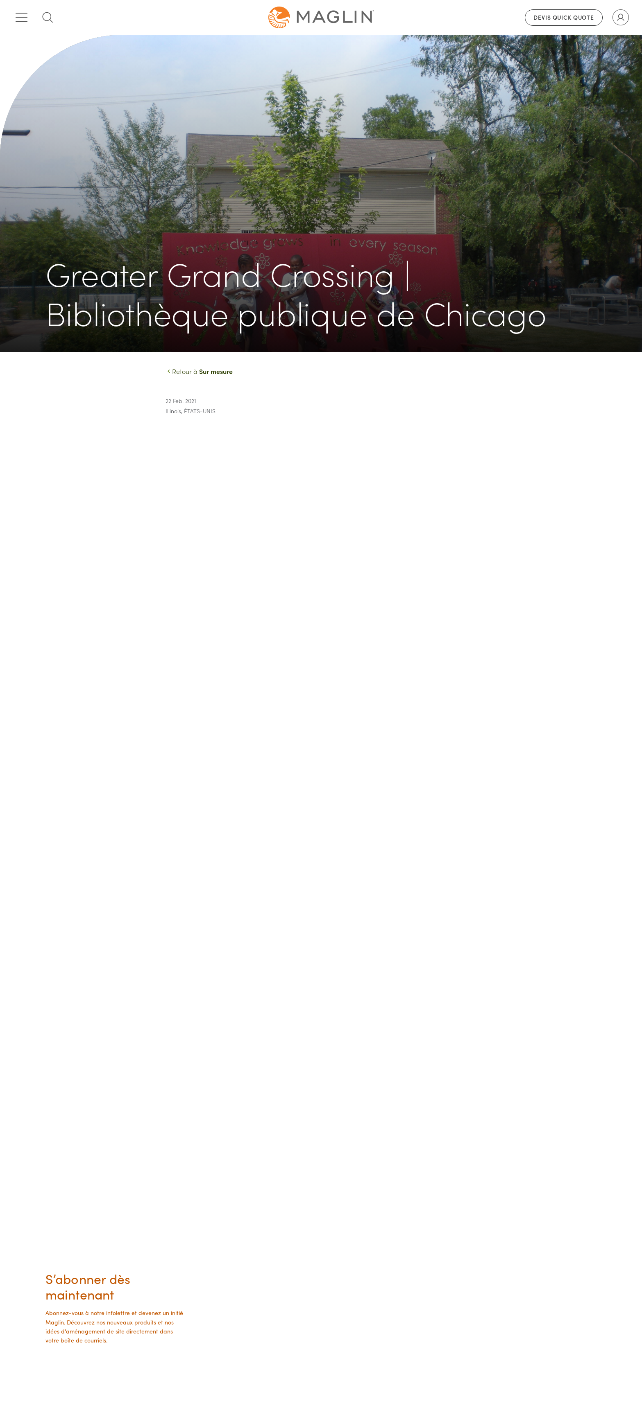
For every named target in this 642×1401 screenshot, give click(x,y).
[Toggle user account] (621, 17)
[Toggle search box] (47, 17)
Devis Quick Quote (563, 17)
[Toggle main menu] (21, 17)
